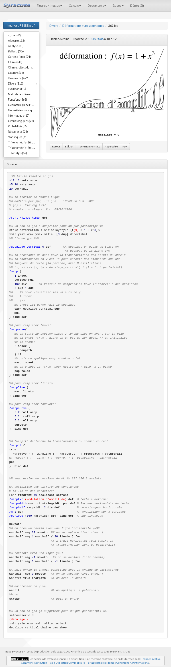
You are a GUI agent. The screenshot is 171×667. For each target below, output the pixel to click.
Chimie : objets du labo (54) (23, 67)
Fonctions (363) (17, 99)
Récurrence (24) (18, 131)
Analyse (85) (15, 46)
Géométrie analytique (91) (23, 110)
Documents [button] (97, 5)
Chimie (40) (15, 62)
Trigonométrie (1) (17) (21, 142)
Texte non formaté (89, 146)
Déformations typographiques (83, 25)
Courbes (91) (16, 73)
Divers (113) (15, 83)
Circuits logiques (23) (21, 121)
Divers (53, 25)
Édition (69, 146)
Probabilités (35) (18, 126)
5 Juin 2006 (96, 39)
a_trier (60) (14, 35)
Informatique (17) (18, 115)
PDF (124, 146)
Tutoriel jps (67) (17, 153)
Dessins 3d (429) (18, 78)
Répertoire (111, 146)
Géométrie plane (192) (22, 105)
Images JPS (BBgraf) (21, 25)
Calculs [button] (75, 5)
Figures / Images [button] (49, 5)
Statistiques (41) (18, 137)
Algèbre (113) (16, 40)
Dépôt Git (137, 5)
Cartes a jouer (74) (19, 56)
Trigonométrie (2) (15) (21, 147)
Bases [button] (118, 5)
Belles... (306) (16, 51)
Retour (56, 146)
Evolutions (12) (17, 89)
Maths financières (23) (21, 94)
